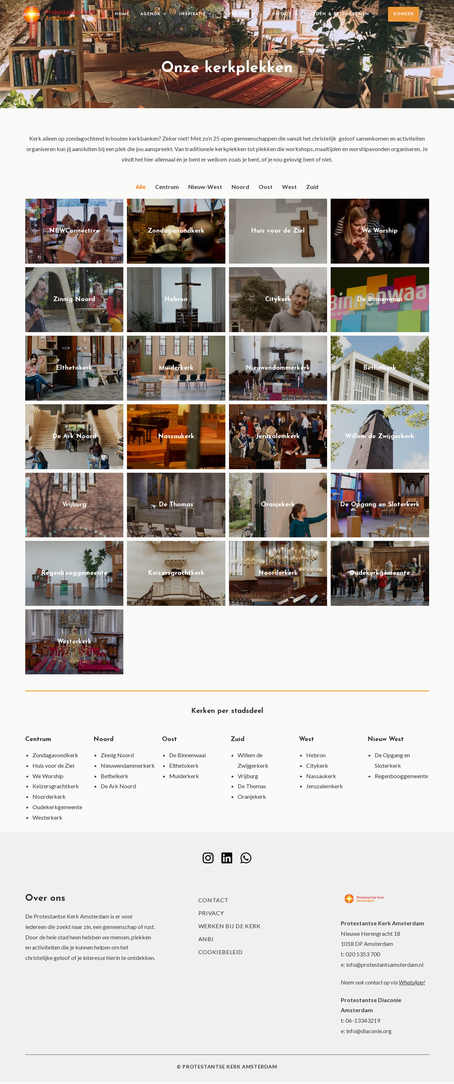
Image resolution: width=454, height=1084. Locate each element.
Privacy (211, 915)
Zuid (312, 186)
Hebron (316, 755)
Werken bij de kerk (229, 928)
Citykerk (317, 765)
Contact (213, 902)
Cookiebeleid (220, 954)
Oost (266, 186)
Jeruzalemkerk (324, 786)
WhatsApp (411, 984)
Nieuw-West (205, 186)
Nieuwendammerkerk (128, 765)
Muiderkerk (184, 775)
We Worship (47, 775)
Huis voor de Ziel (53, 765)
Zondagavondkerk (55, 755)
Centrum (167, 186)
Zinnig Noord (117, 755)
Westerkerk (47, 817)
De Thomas (252, 786)
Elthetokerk (184, 765)
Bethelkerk (114, 775)
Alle (141, 186)
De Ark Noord (118, 786)
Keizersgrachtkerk (55, 786)
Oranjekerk (252, 796)
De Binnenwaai (187, 755)
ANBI (205, 941)
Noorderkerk (49, 796)
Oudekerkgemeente (57, 806)
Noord (240, 186)
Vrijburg (248, 775)
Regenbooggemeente (401, 775)
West (289, 186)
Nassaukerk (321, 775)
